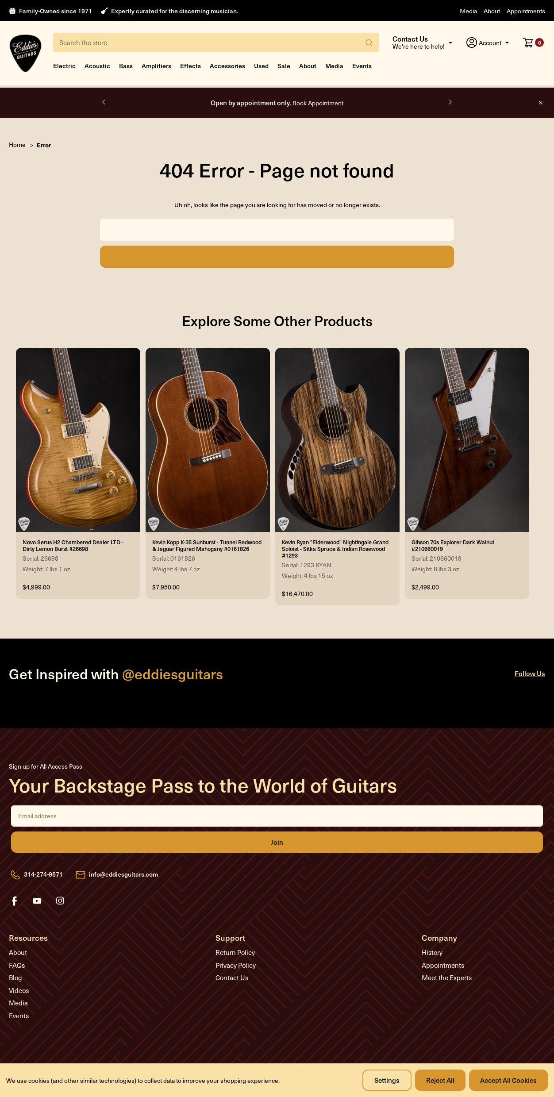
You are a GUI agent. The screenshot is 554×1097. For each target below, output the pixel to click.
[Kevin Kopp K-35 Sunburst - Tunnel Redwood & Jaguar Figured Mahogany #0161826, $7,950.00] (208, 440)
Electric (64, 66)
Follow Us (530, 673)
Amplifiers (156, 66)
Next (449, 102)
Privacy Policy (235, 965)
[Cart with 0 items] (533, 42)
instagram (60, 901)
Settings (387, 1080)
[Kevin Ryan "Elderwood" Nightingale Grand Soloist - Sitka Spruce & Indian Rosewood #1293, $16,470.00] (337, 440)
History (432, 952)
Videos (19, 990)
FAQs (17, 965)
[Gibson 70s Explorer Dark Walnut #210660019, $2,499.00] (467, 440)
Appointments (526, 11)
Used (261, 66)
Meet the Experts (447, 977)
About (492, 11)
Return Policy (235, 952)
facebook (14, 901)
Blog (15, 977)
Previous (104, 102)
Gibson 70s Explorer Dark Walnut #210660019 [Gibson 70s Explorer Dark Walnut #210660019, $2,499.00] (453, 545)
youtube (37, 901)
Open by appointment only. (277, 102)
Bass (126, 66)
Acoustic (97, 66)
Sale (283, 66)
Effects (190, 66)
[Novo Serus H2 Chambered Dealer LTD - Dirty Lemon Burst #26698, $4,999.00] (78, 440)
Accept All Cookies (508, 1080)
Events (362, 66)
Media (468, 11)
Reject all (440, 1080)
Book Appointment (317, 103)
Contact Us (231, 977)
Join (277, 842)
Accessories (227, 66)
